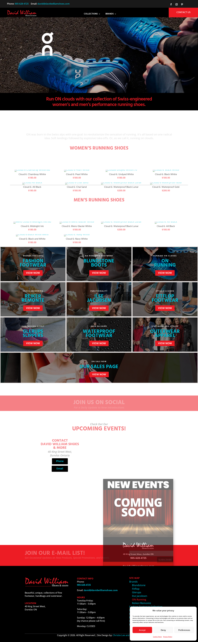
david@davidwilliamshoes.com (54, 3)
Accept (142, 630)
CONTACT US (183, 12)
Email (60, 469)
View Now (33, 273)
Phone (60, 461)
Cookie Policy (157, 637)
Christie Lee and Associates (127, 635)
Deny (163, 630)
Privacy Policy (167, 637)
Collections (91, 14)
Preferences (184, 630)
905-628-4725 (22, 3)
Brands (109, 14)
